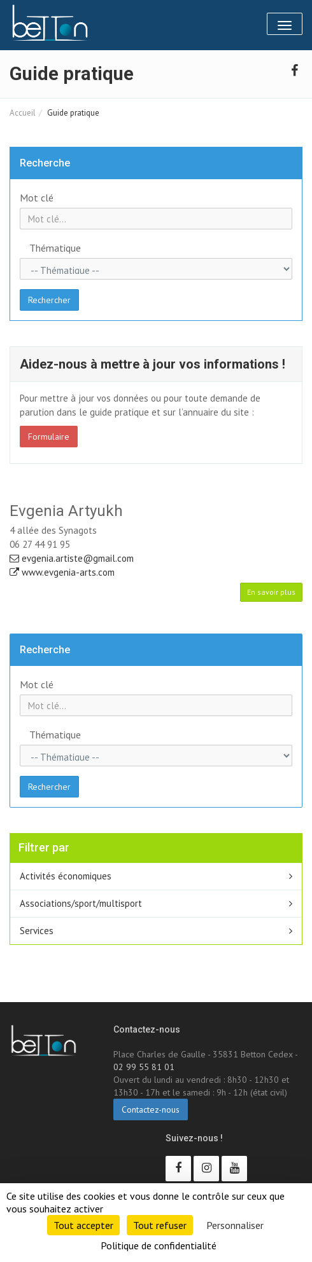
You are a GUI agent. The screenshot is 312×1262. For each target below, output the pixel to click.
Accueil (23, 112)
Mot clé (36, 197)
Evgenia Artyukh (66, 511)
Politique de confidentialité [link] (158, 1245)
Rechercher (49, 300)
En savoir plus (271, 592)
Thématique (55, 247)
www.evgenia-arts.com (62, 572)
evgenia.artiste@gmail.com (72, 558)
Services (36, 931)
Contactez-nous (151, 1109)
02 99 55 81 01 (143, 1067)
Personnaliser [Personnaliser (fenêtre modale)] (235, 1225)
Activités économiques (65, 876)
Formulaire (48, 436)
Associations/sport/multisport (81, 903)
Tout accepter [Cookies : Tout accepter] (83, 1225)
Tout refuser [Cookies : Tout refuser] (160, 1225)
